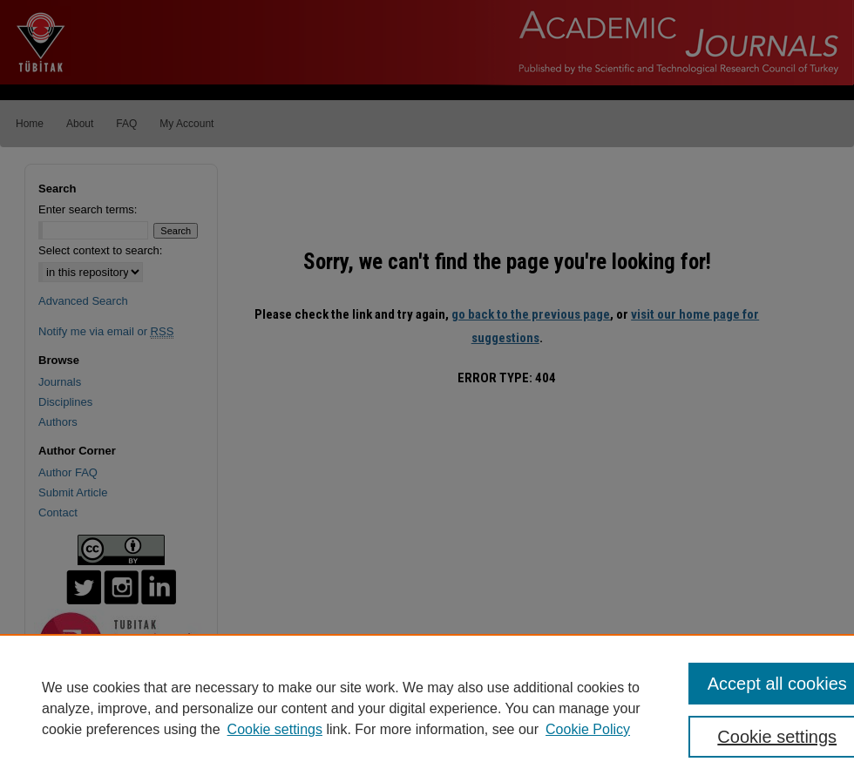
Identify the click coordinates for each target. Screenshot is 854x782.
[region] (427, 708)
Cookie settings (274, 729)
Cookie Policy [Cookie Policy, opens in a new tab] (588, 729)
